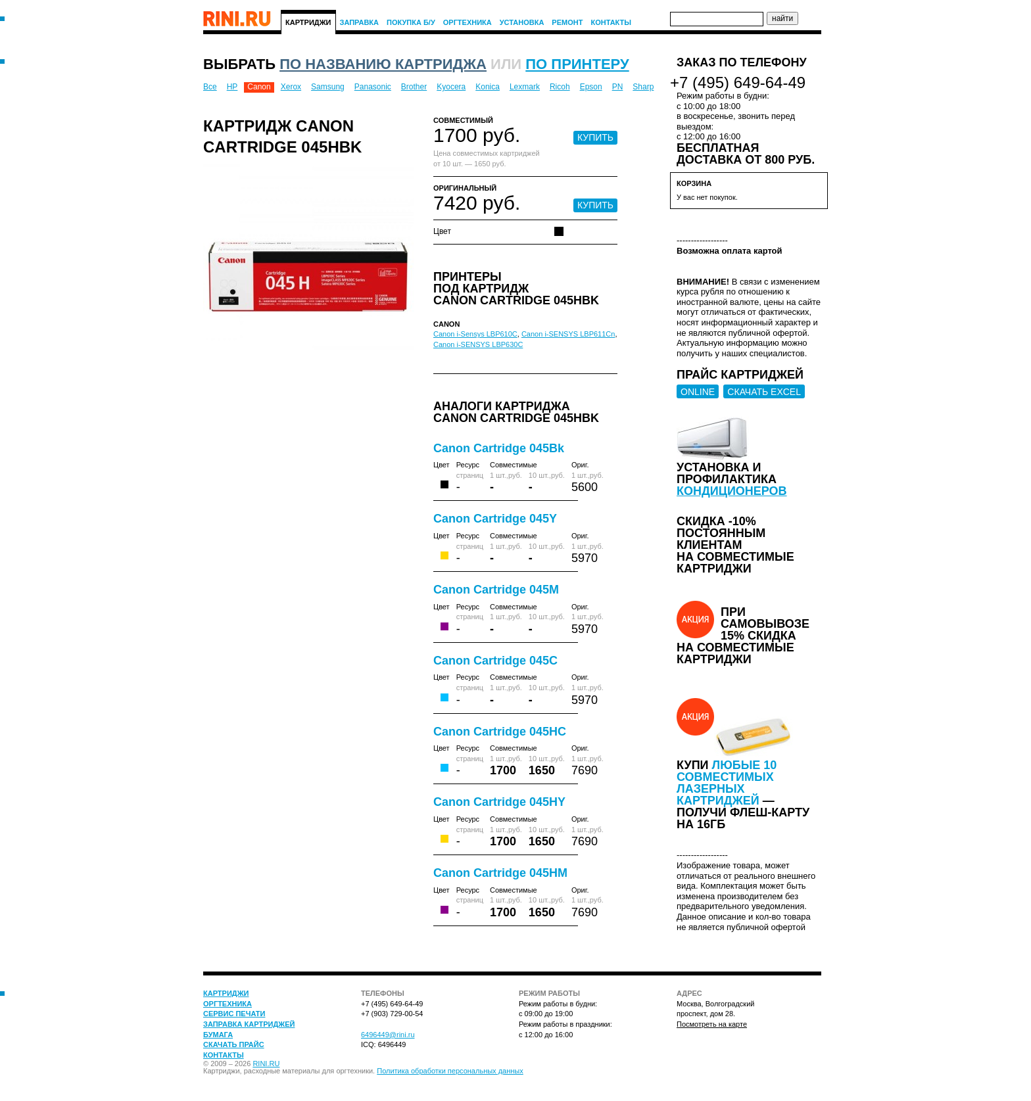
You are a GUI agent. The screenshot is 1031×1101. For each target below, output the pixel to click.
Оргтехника (467, 22)
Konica (487, 86)
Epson (591, 86)
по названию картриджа (383, 64)
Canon (258, 86)
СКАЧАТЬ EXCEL (764, 392)
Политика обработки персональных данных (450, 1071)
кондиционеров (732, 491)
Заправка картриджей (249, 1024)
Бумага (218, 1035)
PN (617, 86)
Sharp (643, 86)
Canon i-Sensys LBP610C (475, 334)
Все (210, 86)
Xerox (291, 86)
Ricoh (560, 86)
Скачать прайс (233, 1044)
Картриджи (308, 22)
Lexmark (525, 86)
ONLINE (698, 392)
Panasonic (372, 86)
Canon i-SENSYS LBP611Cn (568, 334)
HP (232, 86)
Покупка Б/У (411, 22)
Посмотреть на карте (712, 1024)
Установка (522, 22)
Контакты (610, 22)
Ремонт (567, 22)
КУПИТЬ (595, 137)
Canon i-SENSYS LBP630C (478, 344)
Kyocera (451, 86)
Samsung (328, 86)
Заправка (359, 22)
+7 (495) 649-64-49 (737, 82)
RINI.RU (265, 1063)
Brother (414, 86)
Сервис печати (234, 1014)
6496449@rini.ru (388, 1035)
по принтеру (577, 64)
